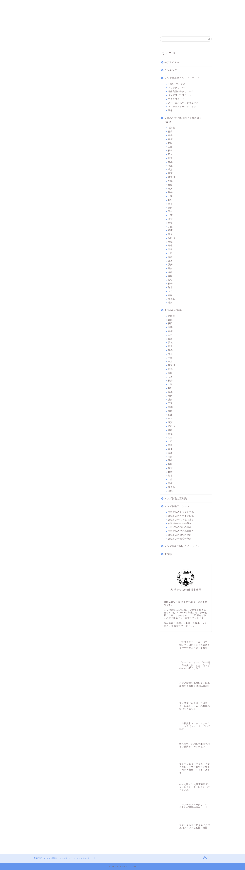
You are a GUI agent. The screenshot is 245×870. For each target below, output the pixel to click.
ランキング (170, 70)
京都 (170, 223)
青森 (170, 131)
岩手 (170, 135)
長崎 (170, 283)
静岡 (170, 207)
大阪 (170, 226)
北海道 (171, 127)
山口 (170, 253)
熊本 (170, 287)
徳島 (170, 257)
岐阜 (170, 204)
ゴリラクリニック (68, 5)
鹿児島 (171, 299)
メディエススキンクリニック (156, 5)
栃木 (170, 158)
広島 (170, 249)
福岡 (170, 276)
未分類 (168, 554)
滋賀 (170, 219)
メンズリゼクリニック (112, 5)
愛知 (170, 211)
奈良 (170, 234)
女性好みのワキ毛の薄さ (181, 531)
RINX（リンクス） (45, 5)
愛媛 (170, 264)
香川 (170, 261)
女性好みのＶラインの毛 (181, 516)
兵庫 (170, 230)
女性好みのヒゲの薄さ (179, 523)
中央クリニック (134, 5)
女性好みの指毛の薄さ (179, 527)
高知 (170, 268)
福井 (170, 192)
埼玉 (170, 166)
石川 (170, 188)
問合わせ (200, 4)
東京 (170, 173)
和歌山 (171, 238)
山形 (170, 146)
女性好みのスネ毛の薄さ (181, 520)
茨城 (170, 154)
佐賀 (170, 280)
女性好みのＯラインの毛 (181, 512)
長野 (170, 200)
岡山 (170, 272)
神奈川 (171, 177)
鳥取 (170, 242)
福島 (170, 150)
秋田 (170, 143)
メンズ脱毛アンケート (176, 506)
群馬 (170, 162)
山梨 (170, 196)
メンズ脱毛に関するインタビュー (183, 546)
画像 (170, 110)
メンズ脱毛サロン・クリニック (181, 78)
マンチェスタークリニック (178, 5)
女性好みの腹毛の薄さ (179, 535)
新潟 (170, 181)
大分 (170, 291)
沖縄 (170, 302)
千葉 (170, 169)
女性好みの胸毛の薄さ (179, 539)
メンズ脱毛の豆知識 (175, 498)
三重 (170, 215)
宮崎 (170, 295)
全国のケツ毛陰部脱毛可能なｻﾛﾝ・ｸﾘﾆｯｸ (184, 120)
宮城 (170, 139)
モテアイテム (171, 62)
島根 (170, 245)
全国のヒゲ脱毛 (173, 310)
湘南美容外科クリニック (90, 5)
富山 (170, 185)
